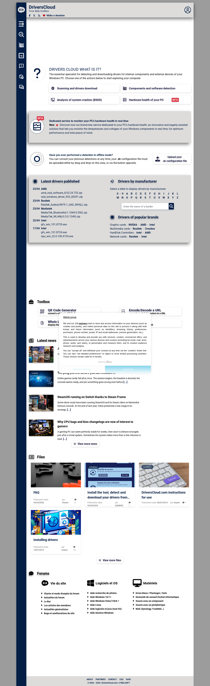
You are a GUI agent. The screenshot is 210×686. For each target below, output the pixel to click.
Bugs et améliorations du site (59, 613)
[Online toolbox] (21, 76)
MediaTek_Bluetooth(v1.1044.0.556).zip (64, 212)
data (128, 679)
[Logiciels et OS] (90, 583)
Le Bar (47, 601)
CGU (121, 679)
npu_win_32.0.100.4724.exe (57, 236)
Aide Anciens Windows (102, 612)
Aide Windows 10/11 (100, 597)
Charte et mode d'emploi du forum (61, 593)
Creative (150, 228)
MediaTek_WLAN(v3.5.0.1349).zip (60, 216)
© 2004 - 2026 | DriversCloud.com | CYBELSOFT (108, 683)
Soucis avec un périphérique (150, 605)
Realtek (137, 228)
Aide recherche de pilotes (103, 593)
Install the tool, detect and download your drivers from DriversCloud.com (107, 497)
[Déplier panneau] (187, 10)
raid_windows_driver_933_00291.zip (62, 196)
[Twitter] (34, 15)
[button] (84, 88)
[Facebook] (29, 15)
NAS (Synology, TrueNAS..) (150, 609)
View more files (110, 560)
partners (83, 323)
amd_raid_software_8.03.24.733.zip (61, 192)
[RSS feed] (39, 15)
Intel (152, 224)
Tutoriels (93, 467)
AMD (143, 224)
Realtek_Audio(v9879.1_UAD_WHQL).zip (64, 204)
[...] (125, 382)
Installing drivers (45, 540)
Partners (100, 679)
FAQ (36, 492)
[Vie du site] (45, 583)
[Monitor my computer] (21, 55)
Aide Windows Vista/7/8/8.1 (104, 601)
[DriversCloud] (21, 10)
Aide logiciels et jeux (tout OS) (106, 609)
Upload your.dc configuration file (171, 158)
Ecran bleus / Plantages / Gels (151, 593)
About (90, 679)
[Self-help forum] (21, 87)
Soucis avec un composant (149, 601)
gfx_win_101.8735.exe (54, 224)
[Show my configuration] (21, 45)
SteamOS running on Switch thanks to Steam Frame (91, 397)
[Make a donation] (54, 15)
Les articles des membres (57, 605)
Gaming (35, 349)
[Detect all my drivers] (21, 34)
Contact (112, 679)
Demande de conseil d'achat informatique (157, 597)
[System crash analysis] (21, 66)
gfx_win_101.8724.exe (54, 232)
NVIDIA (133, 224)
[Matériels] (137, 583)
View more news (85, 443)
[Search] (171, 206)
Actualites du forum (54, 597)
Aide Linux (95, 605)
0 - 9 (120, 193)
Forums (39, 573)
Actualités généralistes (56, 609)
